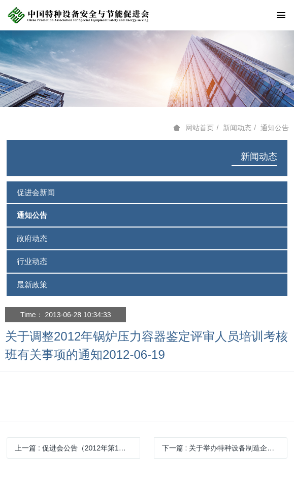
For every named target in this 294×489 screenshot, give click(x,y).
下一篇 (224, 448)
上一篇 (74, 448)
